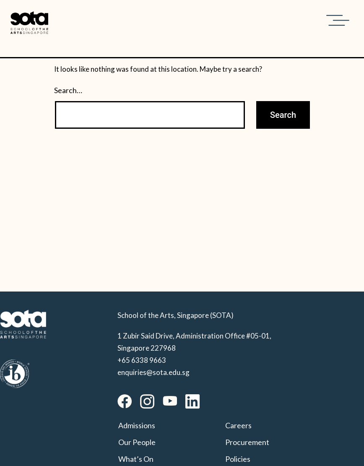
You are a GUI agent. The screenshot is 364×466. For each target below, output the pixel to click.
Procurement (247, 442)
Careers (238, 425)
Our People (137, 442)
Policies (237, 458)
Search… (68, 90)
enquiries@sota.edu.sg (153, 372)
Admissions (136, 425)
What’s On (135, 458)
